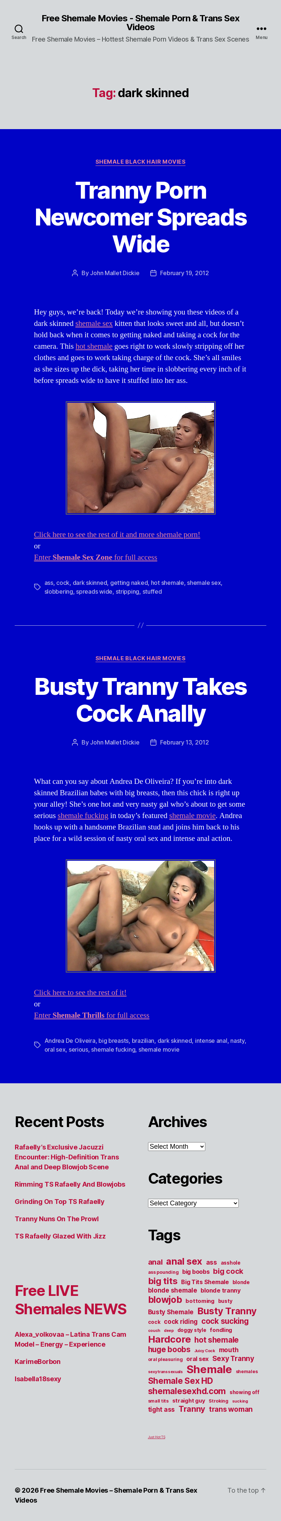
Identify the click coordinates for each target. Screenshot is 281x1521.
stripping (128, 591)
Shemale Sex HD (180, 1381)
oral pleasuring (165, 1359)
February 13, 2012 (184, 742)
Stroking (218, 1401)
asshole (231, 1263)
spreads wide (94, 591)
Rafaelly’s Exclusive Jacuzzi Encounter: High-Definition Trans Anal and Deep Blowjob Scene (67, 1157)
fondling (221, 1330)
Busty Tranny (227, 1310)
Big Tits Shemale (205, 1282)
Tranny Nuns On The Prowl (57, 1219)
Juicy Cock (204, 1350)
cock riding (181, 1321)
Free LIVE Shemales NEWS (70, 1300)
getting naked (129, 582)
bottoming (200, 1301)
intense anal (211, 1040)
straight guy (188, 1400)
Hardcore (169, 1339)
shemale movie (192, 816)
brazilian (143, 1040)
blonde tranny (221, 1290)
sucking (240, 1401)
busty (225, 1301)
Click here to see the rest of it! (80, 993)
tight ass (161, 1409)
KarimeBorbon (38, 1361)
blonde (241, 1282)
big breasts (113, 1040)
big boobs (196, 1271)
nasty (237, 1040)
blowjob (165, 1299)
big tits (163, 1281)
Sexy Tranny (233, 1358)
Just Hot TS (156, 1437)
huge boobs (169, 1349)
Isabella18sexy (38, 1379)
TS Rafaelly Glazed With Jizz (60, 1236)
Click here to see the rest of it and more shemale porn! (117, 535)
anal (155, 1262)
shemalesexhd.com (187, 1391)
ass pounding (163, 1272)
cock (62, 582)
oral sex (55, 1049)
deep (169, 1330)
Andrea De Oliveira (70, 1040)
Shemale (209, 1369)
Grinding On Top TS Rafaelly (60, 1201)
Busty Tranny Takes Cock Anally (140, 699)
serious (78, 1049)
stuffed (152, 591)
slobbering (58, 591)
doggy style (191, 1330)
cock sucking (225, 1321)
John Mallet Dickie (114, 273)
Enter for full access (96, 557)
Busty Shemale (171, 1312)
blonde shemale (172, 1290)
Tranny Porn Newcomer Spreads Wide (140, 217)
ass (48, 582)
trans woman (231, 1409)
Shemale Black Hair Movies (141, 162)
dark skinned (90, 582)
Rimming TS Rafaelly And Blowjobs (70, 1184)
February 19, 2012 (184, 273)
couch (154, 1330)
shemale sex (94, 323)
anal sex (184, 1261)
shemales (247, 1371)
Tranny (192, 1409)
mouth (229, 1350)
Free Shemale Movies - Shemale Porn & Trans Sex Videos (140, 23)
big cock (228, 1271)
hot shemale (94, 346)
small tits (158, 1401)
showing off (244, 1392)
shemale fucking (83, 816)
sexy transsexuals (165, 1371)
